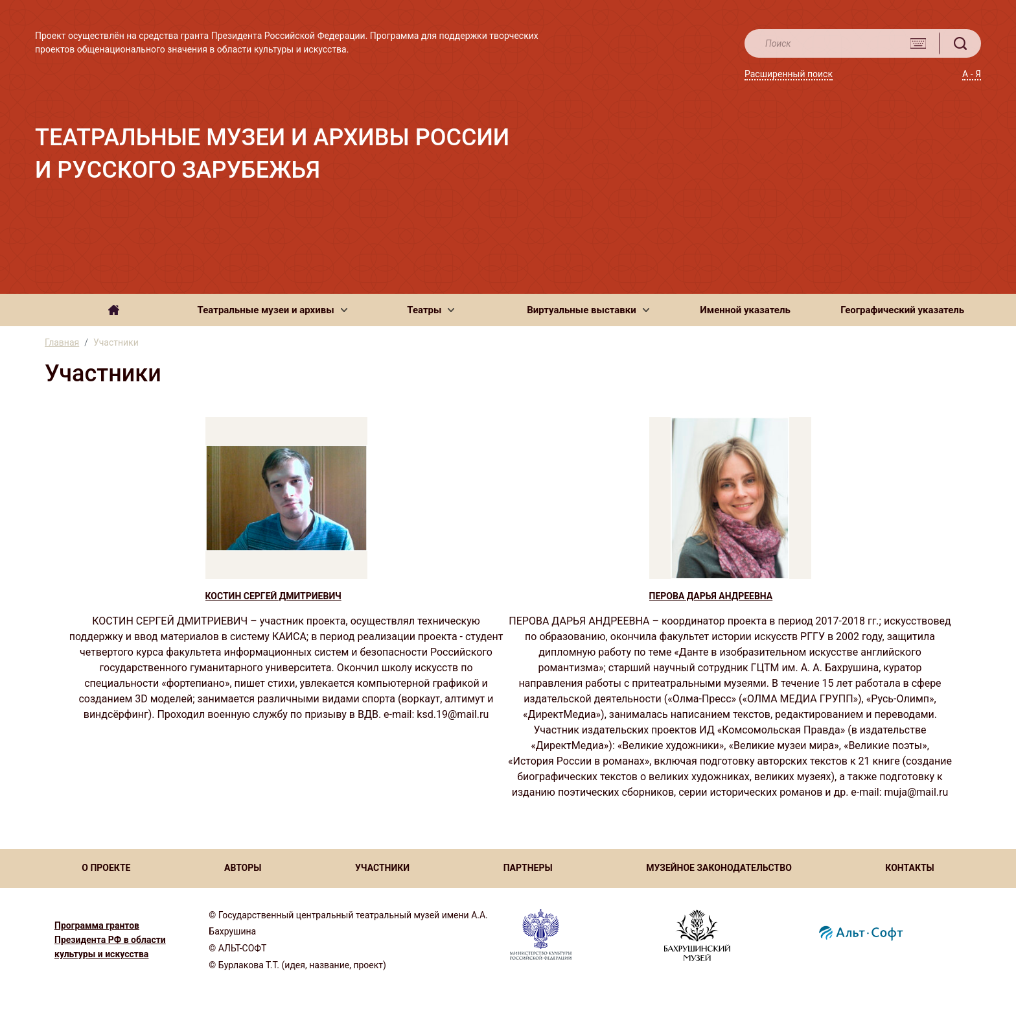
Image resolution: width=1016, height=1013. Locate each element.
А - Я (971, 74)
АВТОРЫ (242, 868)
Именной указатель (745, 310)
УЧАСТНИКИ (382, 868)
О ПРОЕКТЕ (106, 868)
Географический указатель (902, 310)
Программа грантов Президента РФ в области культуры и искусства (110, 939)
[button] (272, 310)
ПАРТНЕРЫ (528, 868)
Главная (62, 342)
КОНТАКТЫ (909, 868)
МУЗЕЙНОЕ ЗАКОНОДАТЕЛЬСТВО (719, 868)
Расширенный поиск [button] (789, 74)
